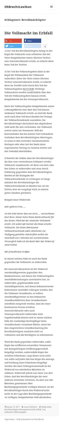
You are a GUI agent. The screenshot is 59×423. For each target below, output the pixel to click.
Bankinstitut (46, 407)
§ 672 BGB (28, 88)
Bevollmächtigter (11, 409)
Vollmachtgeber (20, 412)
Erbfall (38, 409)
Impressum (9, 419)
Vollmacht (8, 412)
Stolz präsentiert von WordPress (30, 419)
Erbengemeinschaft (27, 409)
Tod (43, 409)
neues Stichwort (30, 407)
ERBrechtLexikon (18, 6)
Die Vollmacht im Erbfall (28, 33)
